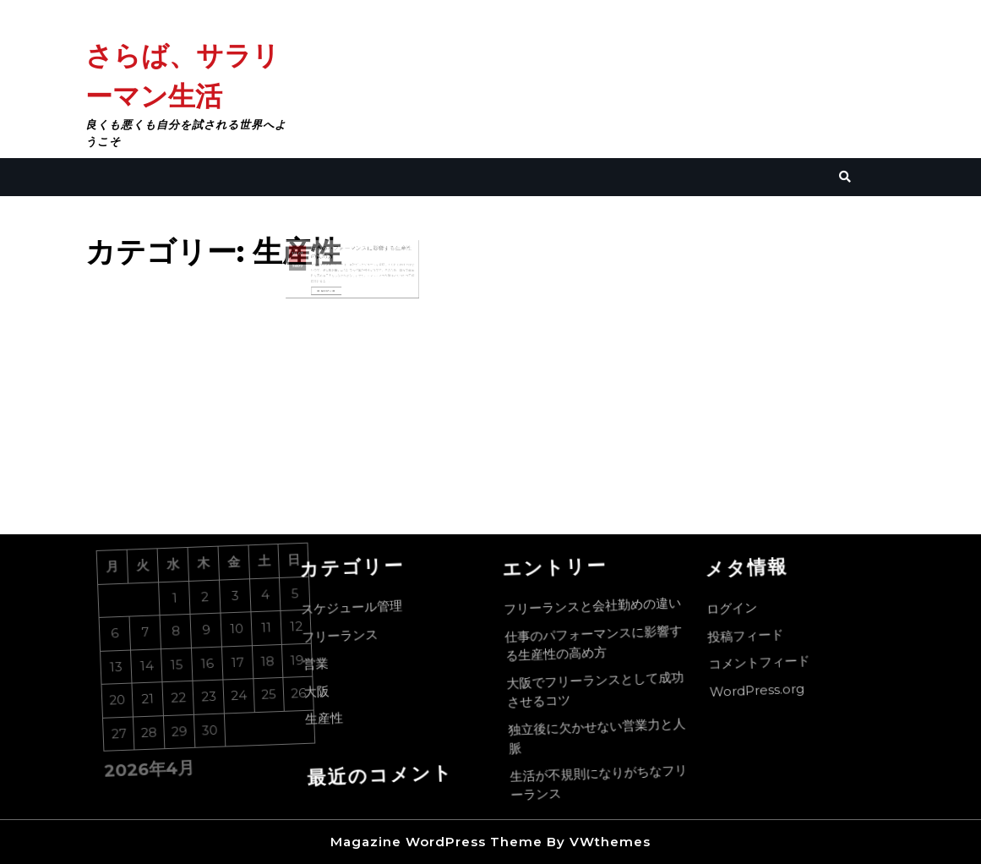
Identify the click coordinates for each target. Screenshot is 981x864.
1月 (306, 258)
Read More (333, 288)
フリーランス (344, 637)
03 (311, 258)
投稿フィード (749, 637)
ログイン (734, 611)
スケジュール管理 (354, 609)
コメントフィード (764, 664)
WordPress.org (763, 691)
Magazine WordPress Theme (436, 842)
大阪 (323, 694)
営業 (321, 666)
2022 (308, 268)
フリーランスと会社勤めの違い (595, 606)
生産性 (331, 721)
